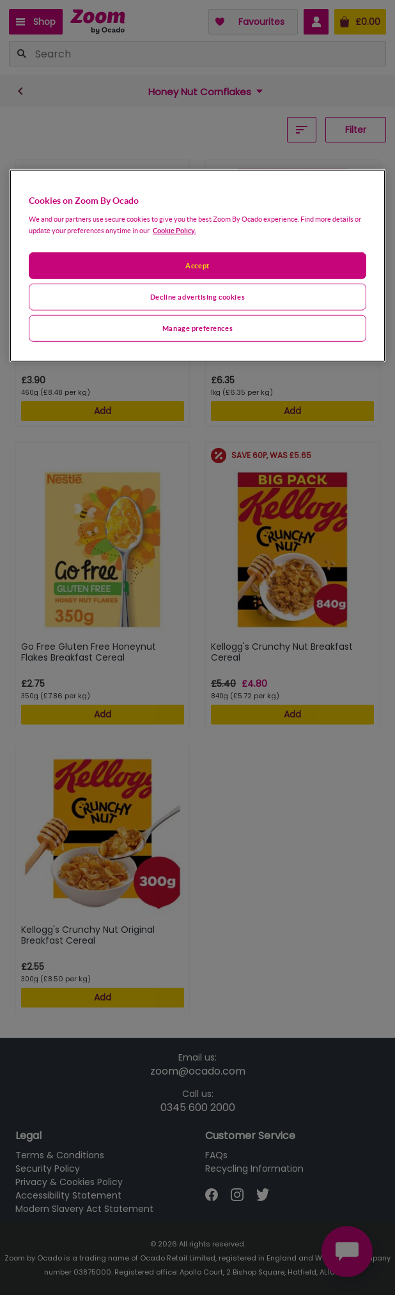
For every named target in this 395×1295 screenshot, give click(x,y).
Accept (197, 265)
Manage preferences (197, 327)
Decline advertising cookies (197, 296)
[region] (197, 265)
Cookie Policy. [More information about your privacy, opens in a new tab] (174, 230)
